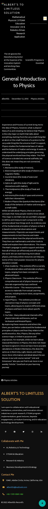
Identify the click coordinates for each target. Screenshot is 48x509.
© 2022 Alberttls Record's (12, 502)
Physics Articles (37, 99)
